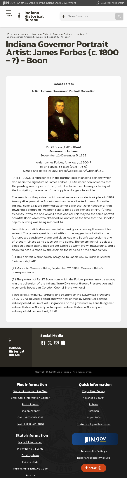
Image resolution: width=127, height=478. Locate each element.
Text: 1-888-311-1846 (30, 417)
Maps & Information (30, 436)
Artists (80, 27)
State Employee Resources (93, 417)
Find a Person (30, 398)
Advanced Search (94, 391)
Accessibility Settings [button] (94, 444)
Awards (30, 468)
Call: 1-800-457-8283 (30, 411)
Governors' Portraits (62, 27)
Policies (93, 398)
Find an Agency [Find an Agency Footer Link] (30, 404)
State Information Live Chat (30, 384)
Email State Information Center (30, 391)
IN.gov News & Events (30, 442)
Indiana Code (30, 455)
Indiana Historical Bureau (49, 13)
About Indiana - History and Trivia (31, 27)
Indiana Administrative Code (30, 462)
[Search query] (106, 13)
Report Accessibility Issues (93, 451)
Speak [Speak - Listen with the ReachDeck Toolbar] (93, 461)
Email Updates (30, 449)
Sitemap (93, 404)
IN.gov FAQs (94, 411)
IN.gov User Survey (93, 384)
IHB (7, 27)
